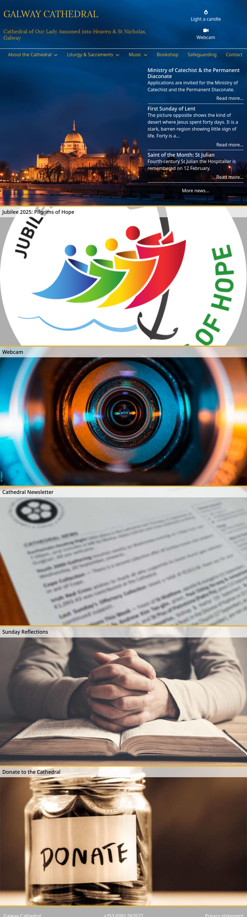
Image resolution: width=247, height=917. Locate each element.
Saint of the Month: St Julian (181, 154)
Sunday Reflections (25, 631)
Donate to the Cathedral (31, 771)
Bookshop (167, 54)
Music (135, 54)
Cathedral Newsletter (28, 491)
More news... (195, 190)
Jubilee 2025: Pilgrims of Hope (38, 211)
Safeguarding (202, 54)
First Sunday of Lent (172, 108)
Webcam (12, 351)
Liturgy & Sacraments (90, 54)
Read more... (230, 98)
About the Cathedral (29, 54)
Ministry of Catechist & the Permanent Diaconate (194, 73)
